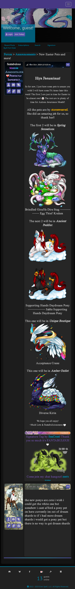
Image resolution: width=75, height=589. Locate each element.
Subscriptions (23, 45)
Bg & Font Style (10, 48)
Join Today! (19, 34)
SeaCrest (54, 436)
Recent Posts (9, 45)
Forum (8, 54)
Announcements (25, 54)
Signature (51, 45)
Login (9, 34)
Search (37, 45)
